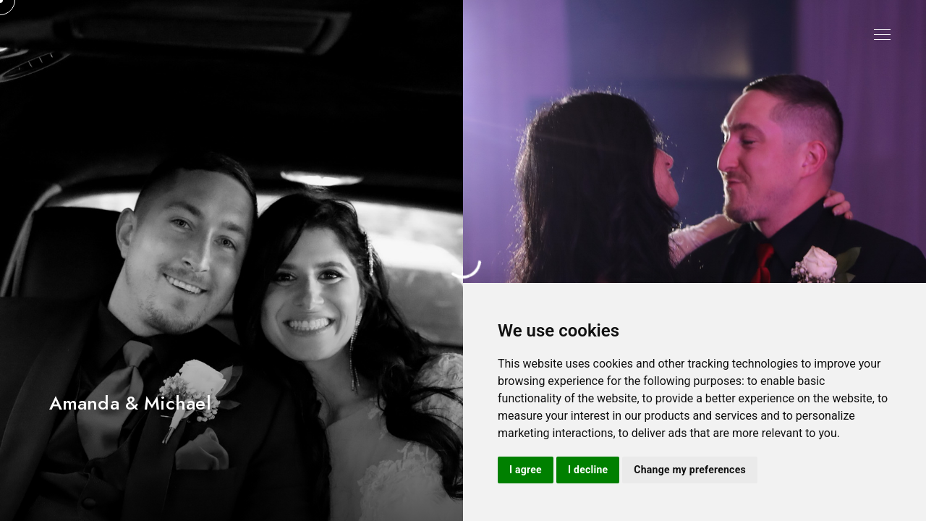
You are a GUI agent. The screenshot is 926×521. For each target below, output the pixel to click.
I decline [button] (588, 469)
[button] (909, 260)
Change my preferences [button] (690, 469)
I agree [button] (525, 469)
